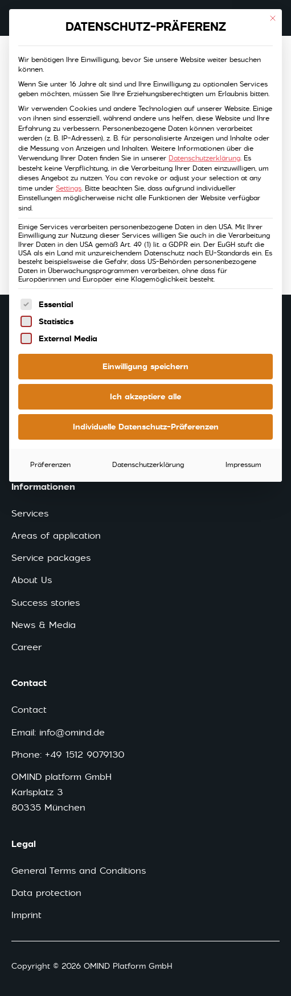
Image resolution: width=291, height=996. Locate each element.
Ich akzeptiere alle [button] (145, 396)
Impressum (243, 465)
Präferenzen (50, 465)
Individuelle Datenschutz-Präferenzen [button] (146, 426)
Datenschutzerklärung (204, 158)
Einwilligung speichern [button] (145, 366)
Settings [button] (68, 188)
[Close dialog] (273, 18)
